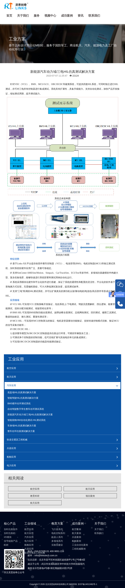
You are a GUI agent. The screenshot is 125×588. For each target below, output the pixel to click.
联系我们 (94, 15)
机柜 (6, 545)
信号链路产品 (11, 541)
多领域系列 (57, 541)
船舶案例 (76, 541)
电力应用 (29, 541)
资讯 (80, 15)
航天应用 (90, 489)
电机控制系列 (58, 533)
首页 (9, 15)
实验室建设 (57, 545)
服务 (37, 15)
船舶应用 (29, 545)
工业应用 (16, 359)
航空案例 (76, 529)
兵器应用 (29, 548)
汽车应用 (29, 537)
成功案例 (67, 15)
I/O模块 (8, 537)
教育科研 (34, 496)
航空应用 (34, 489)
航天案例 (76, 533)
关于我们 (23, 15)
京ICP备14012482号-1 (87, 584)
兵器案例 (76, 537)
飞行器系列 (57, 529)
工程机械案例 (79, 548)
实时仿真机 (9, 533)
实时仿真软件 (11, 529)
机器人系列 (57, 537)
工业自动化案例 (80, 545)
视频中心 (50, 15)
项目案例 (90, 496)
